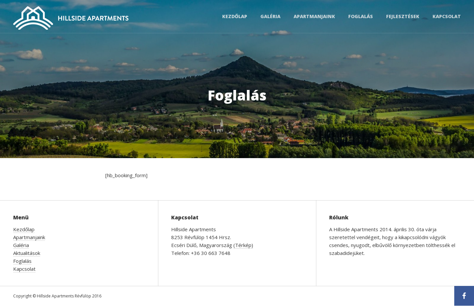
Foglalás (360, 16)
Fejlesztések (402, 16)
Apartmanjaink (314, 16)
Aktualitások (26, 253)
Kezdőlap (234, 16)
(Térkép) (243, 245)
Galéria (270, 16)
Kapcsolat (447, 16)
